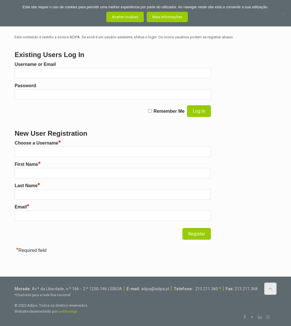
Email (21, 206)
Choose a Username (37, 143)
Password (25, 85)
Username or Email (35, 64)
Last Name (27, 185)
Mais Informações (167, 17)
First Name (27, 164)
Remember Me (168, 111)
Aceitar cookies (125, 17)
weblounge (68, 311)
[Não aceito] (284, 13)
